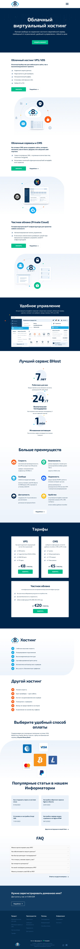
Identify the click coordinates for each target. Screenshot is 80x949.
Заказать (18, 89)
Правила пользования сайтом (42, 946)
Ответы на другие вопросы (59, 876)
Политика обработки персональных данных (42, 945)
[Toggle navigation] (67, 4)
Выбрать (25, 571)
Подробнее (18, 903)
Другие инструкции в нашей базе (57, 829)
